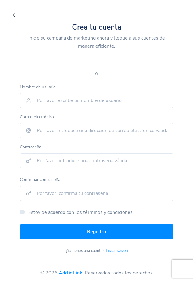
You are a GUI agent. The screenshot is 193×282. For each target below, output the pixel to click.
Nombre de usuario (38, 87)
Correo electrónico (37, 117)
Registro (96, 231)
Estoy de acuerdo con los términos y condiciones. (81, 212)
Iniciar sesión (117, 250)
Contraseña (30, 147)
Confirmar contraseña (40, 179)
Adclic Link (70, 273)
